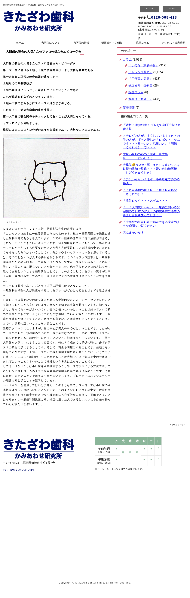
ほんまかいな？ (133, 232)
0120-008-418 (164, 17)
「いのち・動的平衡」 (143, 65)
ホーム (20, 42)
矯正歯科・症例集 (111, 42)
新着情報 (129, 107)
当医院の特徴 (81, 42)
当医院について (50, 42)
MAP (172, 8)
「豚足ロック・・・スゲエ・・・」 (147, 200)
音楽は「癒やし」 (140, 99)
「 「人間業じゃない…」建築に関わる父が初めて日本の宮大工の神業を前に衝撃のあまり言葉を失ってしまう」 (151, 211)
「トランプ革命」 (140, 72)
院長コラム (142, 42)
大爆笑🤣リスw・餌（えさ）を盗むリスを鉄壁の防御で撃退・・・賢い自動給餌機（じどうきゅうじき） (151, 168)
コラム (127, 59)
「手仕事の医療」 (140, 78)
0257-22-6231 (169, 22)
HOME (149, 8)
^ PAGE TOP (177, 425)
